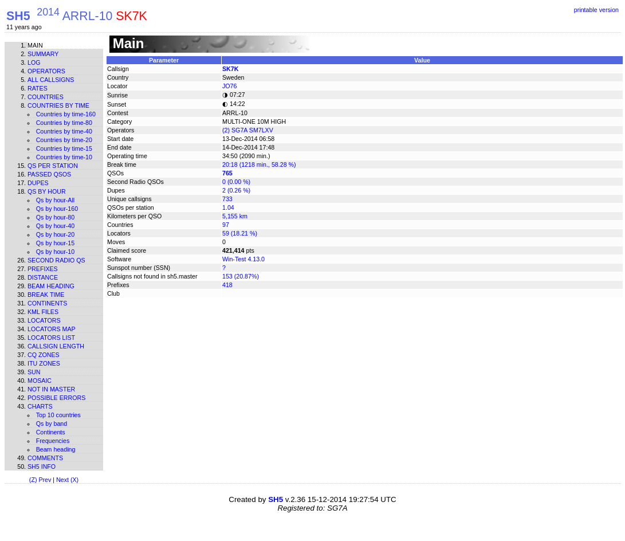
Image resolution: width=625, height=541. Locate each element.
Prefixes (42, 268)
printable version (596, 9)
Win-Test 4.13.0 (243, 259)
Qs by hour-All (55, 200)
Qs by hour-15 (55, 243)
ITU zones (43, 363)
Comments (45, 457)
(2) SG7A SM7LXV (247, 130)
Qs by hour (46, 191)
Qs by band (52, 423)
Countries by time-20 (64, 139)
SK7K (230, 68)
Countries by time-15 (64, 148)
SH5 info (41, 466)
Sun (34, 371)
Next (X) (67, 479)
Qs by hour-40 (55, 225)
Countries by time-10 (64, 157)
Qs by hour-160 (57, 208)
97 (225, 224)
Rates (37, 88)
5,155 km (234, 216)
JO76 (229, 86)
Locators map (51, 329)
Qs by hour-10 (55, 251)
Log (34, 62)
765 (227, 173)
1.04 (228, 207)
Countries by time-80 (64, 122)
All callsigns (50, 79)
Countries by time (58, 105)
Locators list (51, 337)
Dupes (38, 182)
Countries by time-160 (66, 114)
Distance (42, 277)
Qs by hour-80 (55, 217)
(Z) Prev (40, 479)
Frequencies (53, 440)
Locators (44, 320)
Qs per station (52, 165)
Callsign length (55, 346)
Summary (42, 53)
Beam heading (50, 286)
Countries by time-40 (64, 131)
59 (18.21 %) (239, 233)
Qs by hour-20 (55, 234)
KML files (42, 311)
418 (227, 284)
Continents (47, 303)
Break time (45, 294)
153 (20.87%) (240, 276)
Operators (46, 71)
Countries (45, 96)
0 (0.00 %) (236, 181)
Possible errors (56, 397)
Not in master (51, 389)
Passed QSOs (49, 174)
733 (227, 198)
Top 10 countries (58, 414)
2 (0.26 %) (236, 190)
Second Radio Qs (56, 260)
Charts (40, 406)
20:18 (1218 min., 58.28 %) (259, 164)
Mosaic (39, 380)
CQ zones (43, 354)
